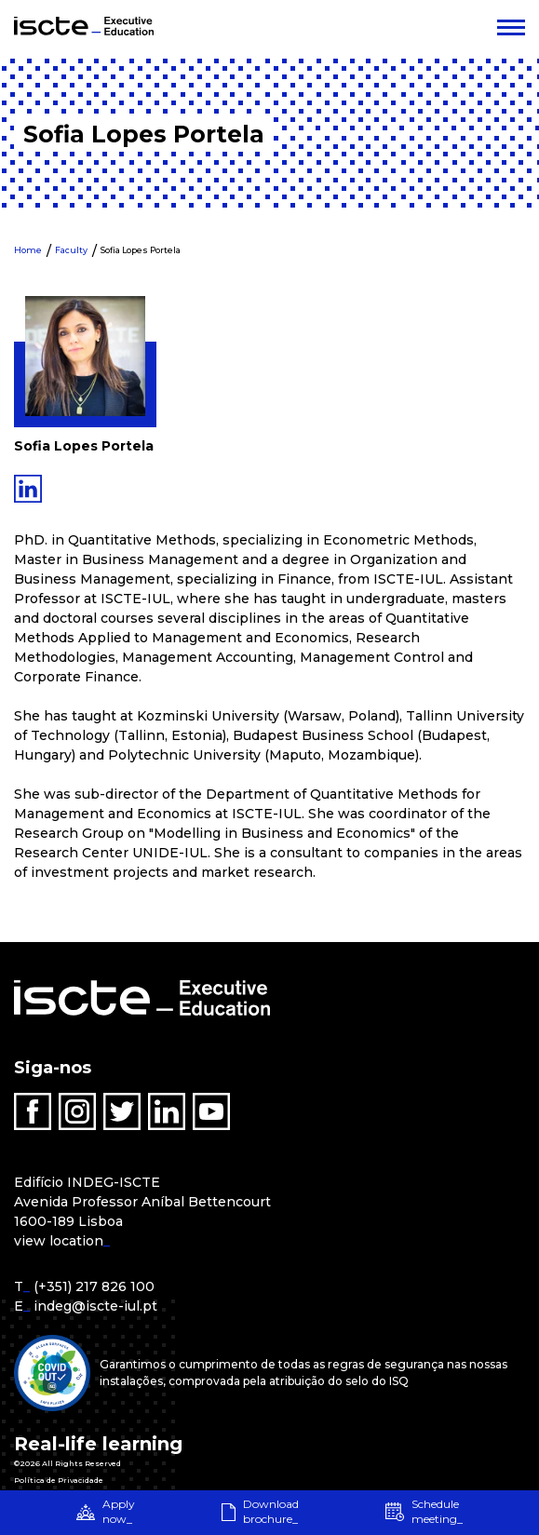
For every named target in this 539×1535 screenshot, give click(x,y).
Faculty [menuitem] (71, 250)
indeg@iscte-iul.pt (95, 1306)
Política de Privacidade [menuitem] (58, 1480)
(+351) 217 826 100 (94, 1286)
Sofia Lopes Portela (141, 250)
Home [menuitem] (28, 250)
